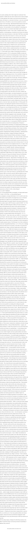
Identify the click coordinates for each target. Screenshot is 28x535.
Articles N (8, 523)
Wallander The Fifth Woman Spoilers (17, 519)
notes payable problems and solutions (8, 3)
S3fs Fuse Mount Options (5, 519)
